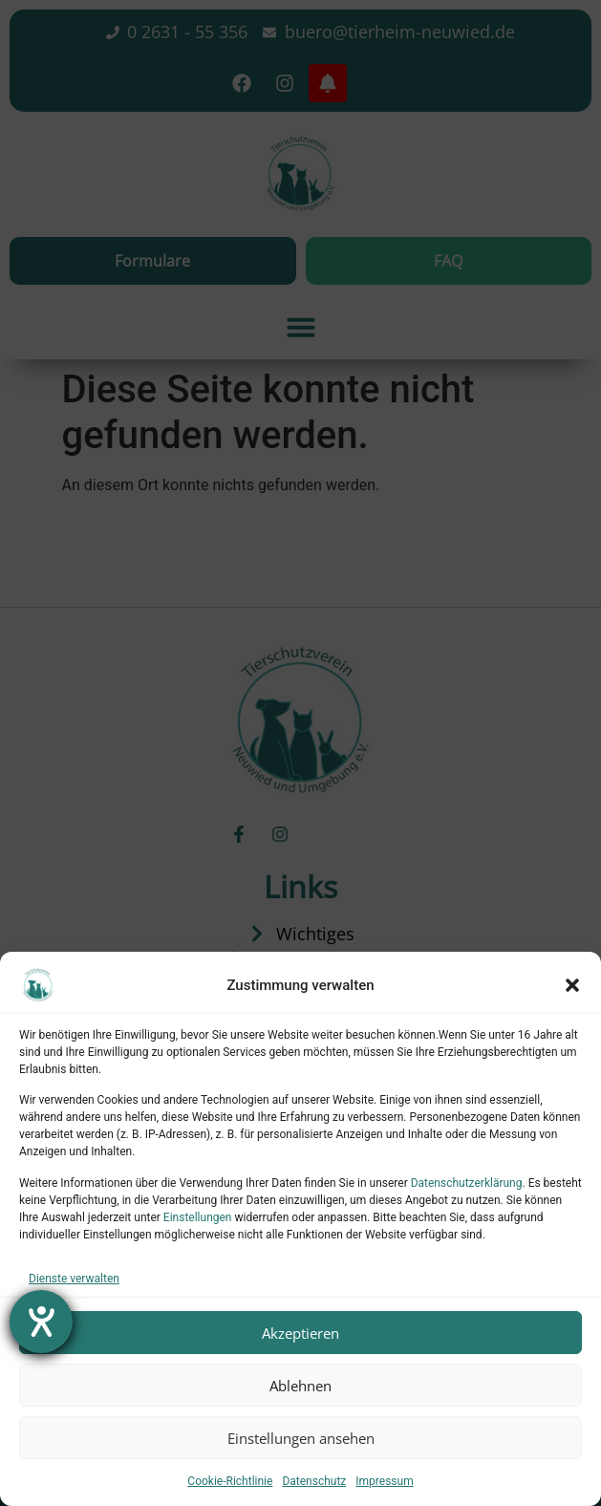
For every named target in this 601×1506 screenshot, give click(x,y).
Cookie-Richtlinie (229, 1481)
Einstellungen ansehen (301, 1438)
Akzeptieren (300, 1333)
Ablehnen (300, 1385)
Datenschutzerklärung (467, 1183)
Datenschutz (314, 1481)
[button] (572, 985)
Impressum (384, 1481)
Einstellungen (197, 1217)
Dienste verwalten (74, 1278)
